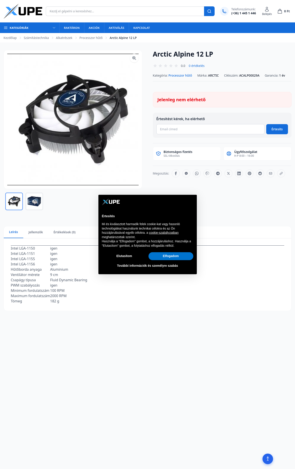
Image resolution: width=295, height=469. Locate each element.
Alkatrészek (64, 38)
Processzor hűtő (91, 38)
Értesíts (277, 129)
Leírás (13, 232)
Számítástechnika (36, 38)
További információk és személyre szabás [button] (147, 265)
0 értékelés (197, 66)
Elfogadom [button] (171, 256)
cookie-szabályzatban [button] (164, 232)
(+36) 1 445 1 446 (243, 13)
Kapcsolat (141, 28)
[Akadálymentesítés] (267, 459)
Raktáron (72, 28)
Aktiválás (116, 28)
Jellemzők (36, 232)
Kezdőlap (10, 38)
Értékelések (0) (64, 232)
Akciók (94, 28)
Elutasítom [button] (124, 256)
